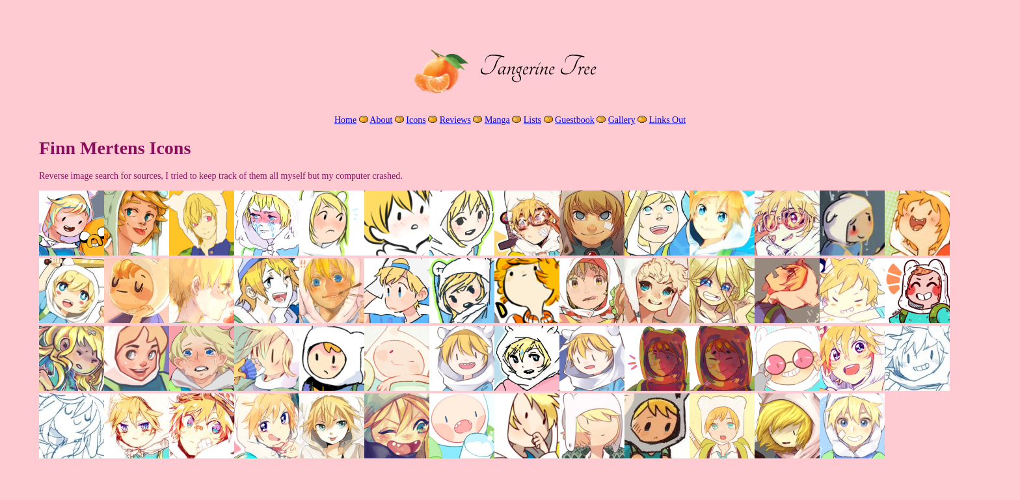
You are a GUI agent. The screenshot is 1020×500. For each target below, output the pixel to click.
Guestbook (575, 120)
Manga (497, 120)
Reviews (455, 120)
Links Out (667, 120)
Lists (532, 120)
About (380, 120)
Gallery (622, 120)
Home (345, 120)
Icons (415, 120)
